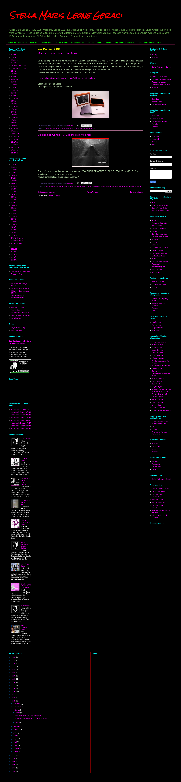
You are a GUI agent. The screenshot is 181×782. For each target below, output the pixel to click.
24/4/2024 (14, 74)
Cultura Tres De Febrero (160, 489)
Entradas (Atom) (54, 196)
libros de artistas (73, 128)
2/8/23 (13, 200)
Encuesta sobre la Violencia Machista (18, 297)
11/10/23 (14, 227)
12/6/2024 (14, 85)
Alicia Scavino (26, 439)
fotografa (65, 128)
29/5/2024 (14, 82)
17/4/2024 (14, 63)
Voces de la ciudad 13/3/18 (20, 409)
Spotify (154, 55)
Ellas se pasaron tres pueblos (25, 522)
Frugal (154, 508)
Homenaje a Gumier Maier (161, 79)
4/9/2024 (14, 120)
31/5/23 (14, 175)
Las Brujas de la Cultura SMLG (25, 502)
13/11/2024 (15, 142)
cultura (61, 186)
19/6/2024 (14, 90)
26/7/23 (14, 197)
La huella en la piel (159, 256)
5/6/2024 (14, 87)
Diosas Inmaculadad (159, 121)
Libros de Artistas (61, 42)
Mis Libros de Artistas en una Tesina (58, 53)
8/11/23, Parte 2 (17, 241)
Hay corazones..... (158, 250)
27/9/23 (14, 222)
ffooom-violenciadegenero (161, 410)
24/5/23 (14, 167)
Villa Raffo (155, 330)
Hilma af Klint (25, 606)
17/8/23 (14, 205)
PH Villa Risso (16, 318)
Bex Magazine (157, 368)
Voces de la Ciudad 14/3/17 (21, 423)
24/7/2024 (14, 104)
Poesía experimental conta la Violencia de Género (161, 390)
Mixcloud (155, 461)
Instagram (155, 136)
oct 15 (17, 713)
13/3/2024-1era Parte (18, 68)
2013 (14, 698)
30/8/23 (14, 211)
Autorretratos (45, 42)
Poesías (155, 308)
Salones (91, 42)
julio (15, 733)
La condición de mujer (160, 205)
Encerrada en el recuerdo (161, 85)
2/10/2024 (14, 131)
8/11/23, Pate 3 (16, 243)
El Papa (155, 87)
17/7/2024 (14, 101)
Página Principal (92, 192)
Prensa (99, 42)
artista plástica (50, 128)
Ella (153, 202)
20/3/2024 (14, 60)
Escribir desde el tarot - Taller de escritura (26, 586)
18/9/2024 (14, 126)
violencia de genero (135, 186)
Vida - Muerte (157, 269)
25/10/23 (14, 233)
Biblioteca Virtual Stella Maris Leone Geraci (160, 423)
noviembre (17, 707)
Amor (154, 220)
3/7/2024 (14, 95)
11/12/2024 (15, 153)
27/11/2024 (15, 147)
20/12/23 (14, 257)
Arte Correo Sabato (18, 307)
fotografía (96, 186)
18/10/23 (14, 230)
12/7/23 (14, 192)
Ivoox (154, 469)
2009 (14, 762)
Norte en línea (157, 494)
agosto (16, 730)
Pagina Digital (157, 387)
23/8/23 (14, 208)
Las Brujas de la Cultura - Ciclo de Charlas (25, 481)
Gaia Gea (155, 99)
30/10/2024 (15, 136)
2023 (14, 666)
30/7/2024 (14, 106)
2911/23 (14, 249)
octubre (16, 710)
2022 (14, 670)
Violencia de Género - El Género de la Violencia (64, 134)
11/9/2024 (14, 123)
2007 (14, 768)
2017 (14, 685)
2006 (14, 771)
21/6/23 (14, 183)
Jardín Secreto (157, 322)
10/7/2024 (14, 98)
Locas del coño (157, 353)
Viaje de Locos (157, 328)
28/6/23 (14, 186)
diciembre (17, 704)
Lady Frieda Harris (25, 565)
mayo (16, 739)
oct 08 (17, 722)
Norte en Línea (157, 500)
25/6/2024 (14, 93)
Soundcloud (156, 467)
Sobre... (155, 311)
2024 (14, 663)
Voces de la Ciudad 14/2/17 (21, 428)
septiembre (18, 726)
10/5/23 (14, 172)
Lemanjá (155, 127)
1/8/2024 (14, 109)
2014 (14, 695)
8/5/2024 (14, 76)
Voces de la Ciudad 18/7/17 (21, 415)
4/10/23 (14, 224)
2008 (14, 765)
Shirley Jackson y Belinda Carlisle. (24, 545)
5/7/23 (13, 189)
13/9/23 (14, 216)
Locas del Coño (157, 350)
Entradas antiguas (136, 192)
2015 (14, 692)
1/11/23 (14, 235)
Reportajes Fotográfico (160, 261)
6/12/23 (14, 252)
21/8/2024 (14, 115)
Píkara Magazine (158, 358)
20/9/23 (14, 219)
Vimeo (154, 449)
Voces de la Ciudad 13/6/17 (21, 418)
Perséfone (155, 124)
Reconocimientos (77, 42)
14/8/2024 (14, 112)
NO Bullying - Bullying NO (20, 315)
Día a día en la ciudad (160, 237)
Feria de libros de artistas (20, 313)
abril (15, 742)
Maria (154, 258)
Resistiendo (156, 264)
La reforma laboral (24, 460)
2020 (14, 676)
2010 (14, 758)
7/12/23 (14, 254)
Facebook (155, 139)
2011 (14, 755)
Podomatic (156, 464)
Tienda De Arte (16, 274)
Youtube (155, 452)
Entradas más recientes (46, 192)
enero (16, 751)
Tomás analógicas (158, 267)
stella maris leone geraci (87, 128)
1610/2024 (15, 134)
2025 (14, 660)
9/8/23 (13, 202)
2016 (14, 688)
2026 (14, 657)
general (102, 186)
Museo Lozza (157, 381)
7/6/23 (13, 178)
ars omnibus (156, 405)
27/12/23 (14, 260)
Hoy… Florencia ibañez (24, 627)
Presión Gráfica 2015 (159, 394)
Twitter (154, 142)
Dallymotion (156, 446)
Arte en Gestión (16, 310)
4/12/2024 (14, 150)
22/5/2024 (14, 79)
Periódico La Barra (158, 502)
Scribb (154, 429)
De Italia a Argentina (159, 234)
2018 (14, 682)
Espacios (155, 245)
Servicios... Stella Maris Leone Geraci (120, 42)
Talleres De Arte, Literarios (20, 271)
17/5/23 (14, 170)
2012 (14, 701)
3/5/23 (13, 164)
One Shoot (156, 384)
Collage (155, 231)
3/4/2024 (14, 57)
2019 (14, 679)
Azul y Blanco (157, 226)
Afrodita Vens (157, 102)
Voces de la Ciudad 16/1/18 (21, 412)
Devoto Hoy (156, 497)
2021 (14, 673)
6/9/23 (13, 213)
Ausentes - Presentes (159, 223)
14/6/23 (14, 181)
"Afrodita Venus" (158, 119)
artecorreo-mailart (158, 408)
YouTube (155, 57)
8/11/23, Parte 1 (17, 238)
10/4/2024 (14, 71)
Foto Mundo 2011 (158, 378)
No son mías (156, 325)
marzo (16, 745)
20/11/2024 (15, 145)
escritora (58, 128)
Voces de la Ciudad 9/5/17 (20, 420)
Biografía (33, 42)
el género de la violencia (72, 186)
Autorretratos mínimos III (161, 366)
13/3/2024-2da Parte (18, 66)
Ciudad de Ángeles (159, 229)
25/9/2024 (14, 128)
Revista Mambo (157, 397)
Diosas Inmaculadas (159, 104)
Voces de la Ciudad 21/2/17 (21, 426)
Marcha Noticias (158, 344)
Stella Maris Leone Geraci (65, 15)
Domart (154, 371)
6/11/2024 (14, 139)
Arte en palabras (158, 282)
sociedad (108, 186)
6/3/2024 (14, 55)
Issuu (154, 426)
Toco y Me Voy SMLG (160, 208)
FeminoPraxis (157, 347)
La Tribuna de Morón (159, 491)
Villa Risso (156, 272)
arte (47, 186)
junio (15, 736)
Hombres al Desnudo (159, 253)
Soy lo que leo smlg (18, 328)
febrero (16, 748)
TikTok (154, 144)
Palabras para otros (159, 284)
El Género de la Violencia (20, 288)
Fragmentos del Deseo (160, 248)
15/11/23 (14, 246)
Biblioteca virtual (17, 330)
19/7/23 (14, 194)
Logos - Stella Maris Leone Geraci (150, 42)
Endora (154, 242)
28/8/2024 (14, 117)
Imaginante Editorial (159, 342)
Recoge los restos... (159, 82)
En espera (155, 239)
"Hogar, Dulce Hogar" (159, 77)
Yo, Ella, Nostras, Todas (160, 211)
